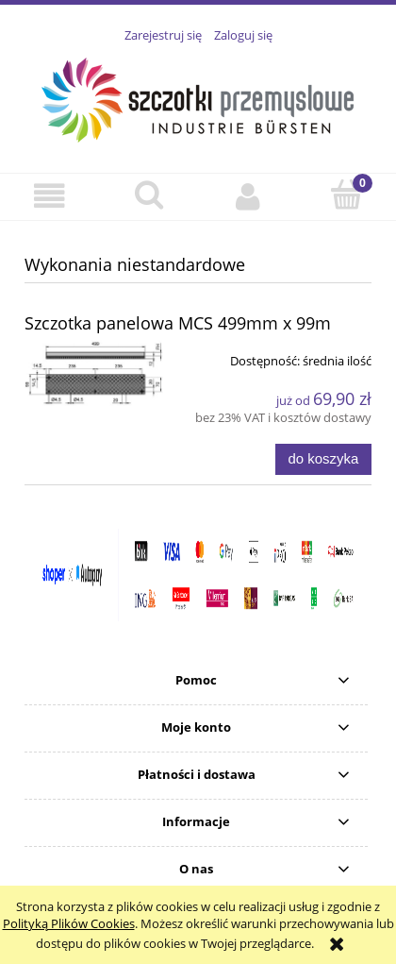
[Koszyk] (346, 194)
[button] (49, 196)
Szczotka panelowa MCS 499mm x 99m (178, 323)
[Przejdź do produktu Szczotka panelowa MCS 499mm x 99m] (94, 373)
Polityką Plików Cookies (69, 923)
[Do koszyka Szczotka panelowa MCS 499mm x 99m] (323, 459)
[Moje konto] (247, 196)
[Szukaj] (148, 194)
